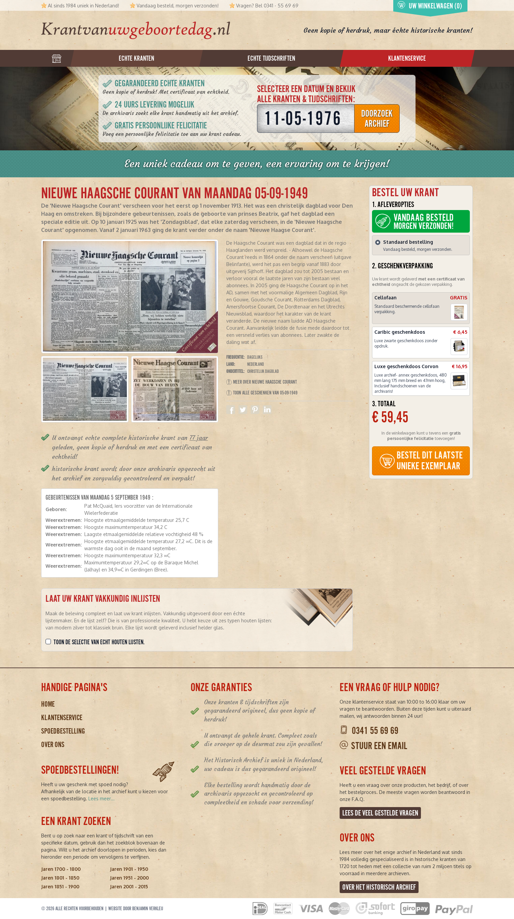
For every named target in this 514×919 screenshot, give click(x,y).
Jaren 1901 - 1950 (129, 869)
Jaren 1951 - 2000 (129, 878)
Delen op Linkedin (267, 409)
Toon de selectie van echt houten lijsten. (99, 642)
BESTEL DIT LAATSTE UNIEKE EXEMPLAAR (421, 460)
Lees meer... (101, 798)
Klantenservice (61, 717)
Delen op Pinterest (255, 409)
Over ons (52, 744)
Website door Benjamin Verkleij (135, 909)
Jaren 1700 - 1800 (61, 869)
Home (48, 704)
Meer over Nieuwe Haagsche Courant (261, 382)
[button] (84, 389)
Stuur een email (379, 746)
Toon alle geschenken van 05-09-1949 (261, 393)
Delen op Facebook (230, 409)
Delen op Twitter (242, 409)
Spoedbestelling (63, 731)
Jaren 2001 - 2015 (129, 886)
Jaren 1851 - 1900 (60, 886)
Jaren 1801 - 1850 (60, 878)
